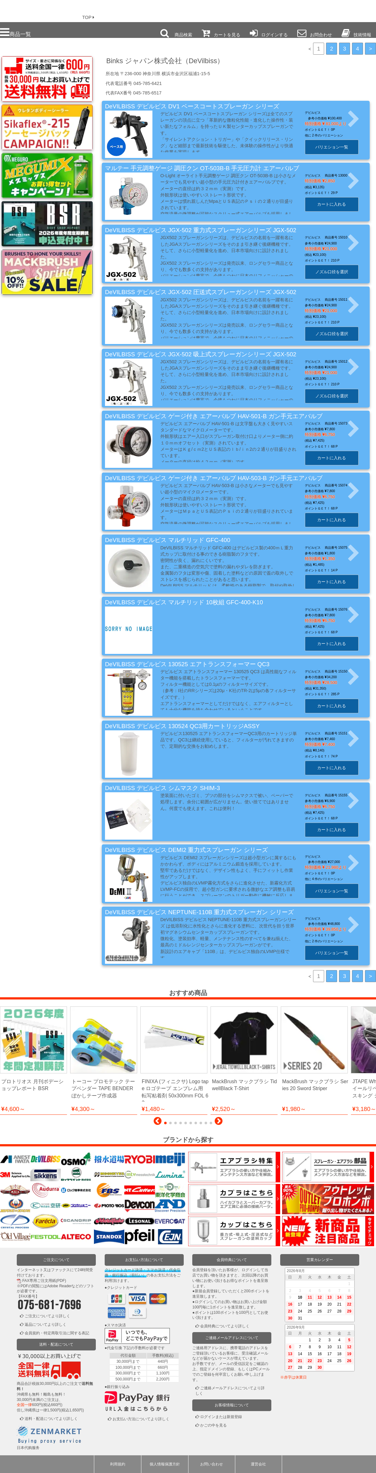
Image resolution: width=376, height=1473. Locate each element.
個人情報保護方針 (165, 1464)
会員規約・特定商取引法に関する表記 (57, 1333)
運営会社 (258, 1464)
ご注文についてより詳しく (47, 1316)
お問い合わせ (211, 1464)
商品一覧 (15, 32)
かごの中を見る (213, 1425)
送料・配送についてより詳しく (51, 1418)
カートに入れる (335, 204)
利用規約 (117, 1464)
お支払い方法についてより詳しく (141, 1419)
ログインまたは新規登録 (221, 1417)
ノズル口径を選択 (335, 271)
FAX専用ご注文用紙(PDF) (44, 1280)
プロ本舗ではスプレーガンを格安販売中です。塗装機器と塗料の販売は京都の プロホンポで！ (37, 9)
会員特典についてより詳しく (225, 1326)
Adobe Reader (59, 1286)
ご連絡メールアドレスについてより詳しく (230, 1391)
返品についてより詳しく (45, 1324)
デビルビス (316, 112)
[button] (158, 1122)
